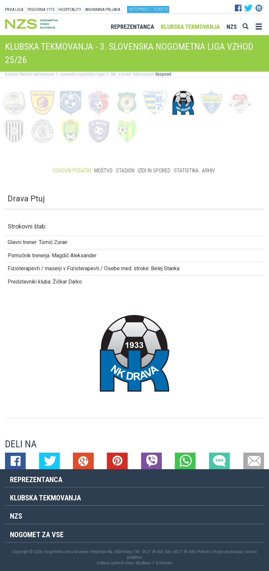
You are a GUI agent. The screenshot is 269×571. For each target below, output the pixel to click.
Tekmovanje (141, 74)
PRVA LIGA (14, 9)
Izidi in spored (154, 170)
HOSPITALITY (69, 9)
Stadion (125, 170)
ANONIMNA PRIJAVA (102, 9)
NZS (232, 26)
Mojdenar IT (145, 563)
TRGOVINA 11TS (41, 9)
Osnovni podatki (71, 170)
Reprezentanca (132, 26)
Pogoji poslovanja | (229, 551)
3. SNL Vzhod (117, 74)
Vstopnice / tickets (148, 9)
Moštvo (103, 170)
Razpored (163, 74)
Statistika (186, 170)
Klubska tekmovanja (190, 26)
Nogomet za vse (37, 535)
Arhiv (208, 170)
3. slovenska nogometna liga (79, 74)
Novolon (165, 563)
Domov (10, 74)
